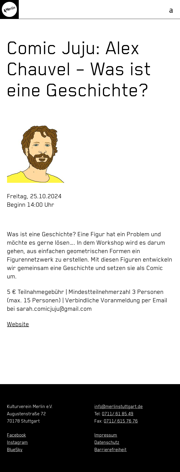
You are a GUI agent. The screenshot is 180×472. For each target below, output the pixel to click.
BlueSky (14, 449)
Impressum (105, 435)
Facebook (16, 435)
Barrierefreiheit (110, 449)
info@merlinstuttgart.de (118, 406)
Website (18, 324)
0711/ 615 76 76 (121, 420)
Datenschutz (106, 442)
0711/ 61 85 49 (117, 413)
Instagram (17, 442)
